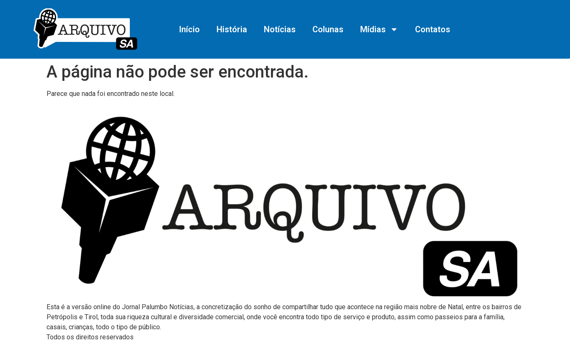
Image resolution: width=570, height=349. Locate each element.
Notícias (280, 29)
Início (189, 29)
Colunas (327, 29)
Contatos (432, 29)
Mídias (379, 29)
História (232, 29)
